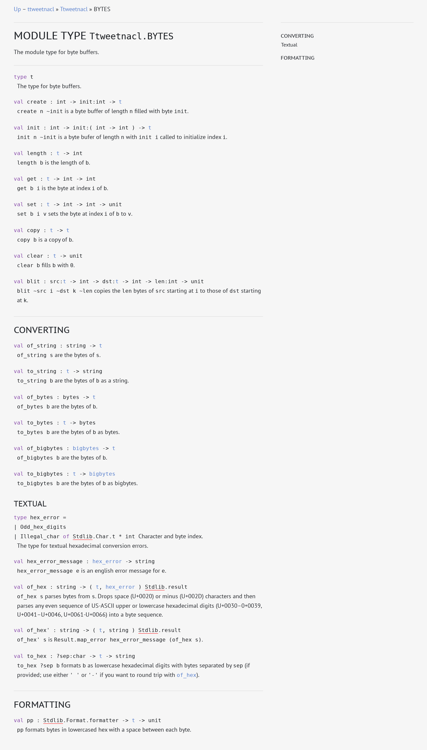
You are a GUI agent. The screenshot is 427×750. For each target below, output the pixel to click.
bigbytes (86, 448)
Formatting (298, 57)
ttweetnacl (41, 9)
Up (17, 9)
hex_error (107, 561)
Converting (297, 35)
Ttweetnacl (74, 9)
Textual (289, 44)
